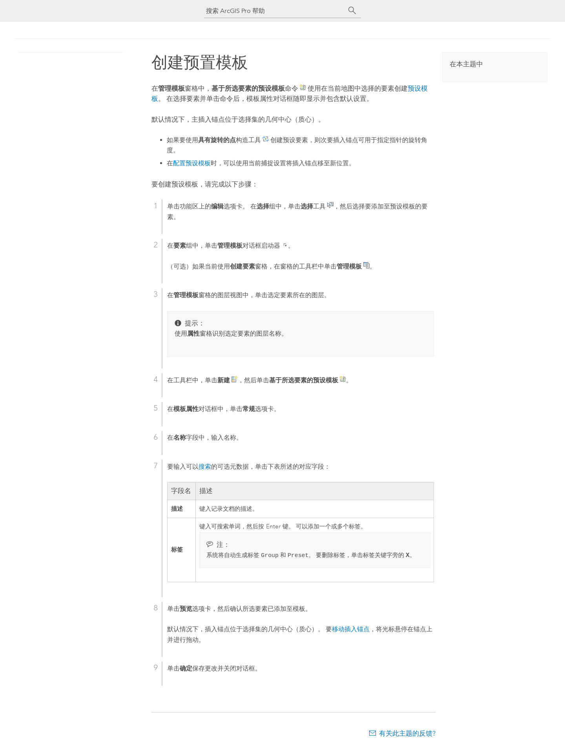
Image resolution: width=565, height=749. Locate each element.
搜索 (205, 466)
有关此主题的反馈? (407, 734)
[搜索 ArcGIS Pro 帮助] (274, 11)
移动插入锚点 (351, 629)
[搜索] (352, 11)
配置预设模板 (192, 163)
